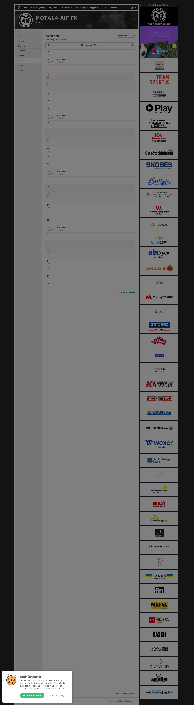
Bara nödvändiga (57, 695)
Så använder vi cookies (53, 688)
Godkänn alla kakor (32, 695)
